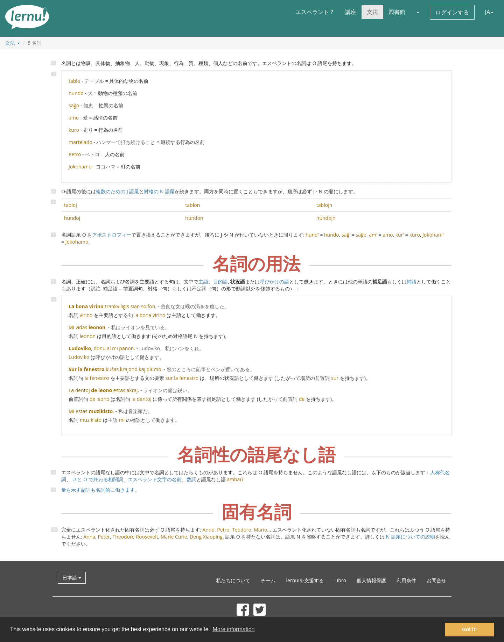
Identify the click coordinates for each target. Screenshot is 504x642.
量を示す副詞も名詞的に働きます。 (100, 489)
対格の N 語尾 (159, 191)
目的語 (220, 281)
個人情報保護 (371, 580)
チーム (268, 580)
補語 (411, 281)
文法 (372, 12)
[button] (418, 12)
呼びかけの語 (274, 281)
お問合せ (436, 580)
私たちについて (233, 580)
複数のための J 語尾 (117, 191)
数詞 (191, 479)
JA (489, 12)
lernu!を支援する (305, 580)
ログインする (452, 12)
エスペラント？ (315, 12)
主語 (203, 281)
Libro (340, 580)
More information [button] (233, 629)
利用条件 (406, 580)
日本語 (71, 577)
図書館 (396, 12)
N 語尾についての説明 (410, 536)
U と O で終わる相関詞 (97, 479)
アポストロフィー (111, 234)
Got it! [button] (469, 629)
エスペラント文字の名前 (155, 479)
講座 (350, 12)
